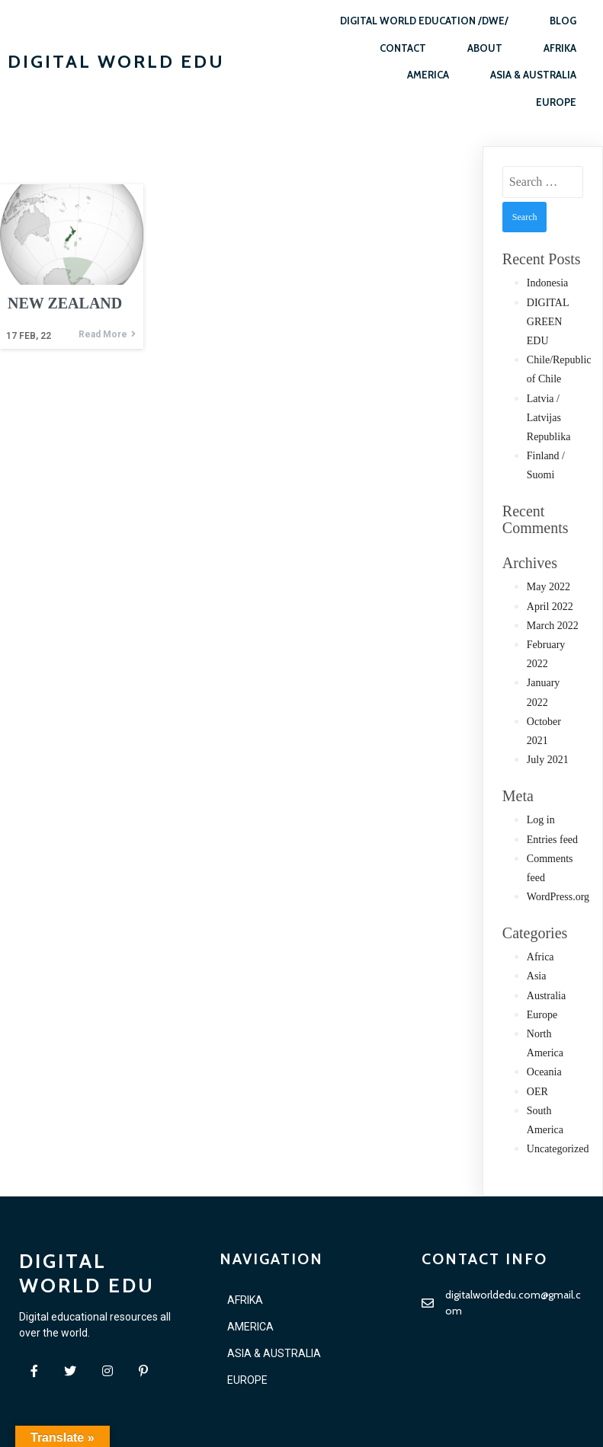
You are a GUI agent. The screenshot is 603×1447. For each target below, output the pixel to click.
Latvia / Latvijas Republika (549, 417)
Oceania (544, 1072)
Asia (537, 976)
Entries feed (552, 839)
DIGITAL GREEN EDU (548, 322)
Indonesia (547, 283)
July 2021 (548, 759)
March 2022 (553, 625)
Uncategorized (558, 1149)
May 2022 (548, 587)
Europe (542, 1015)
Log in (541, 820)
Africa (540, 957)
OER (537, 1091)
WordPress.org (558, 896)
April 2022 (550, 606)
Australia (546, 995)
